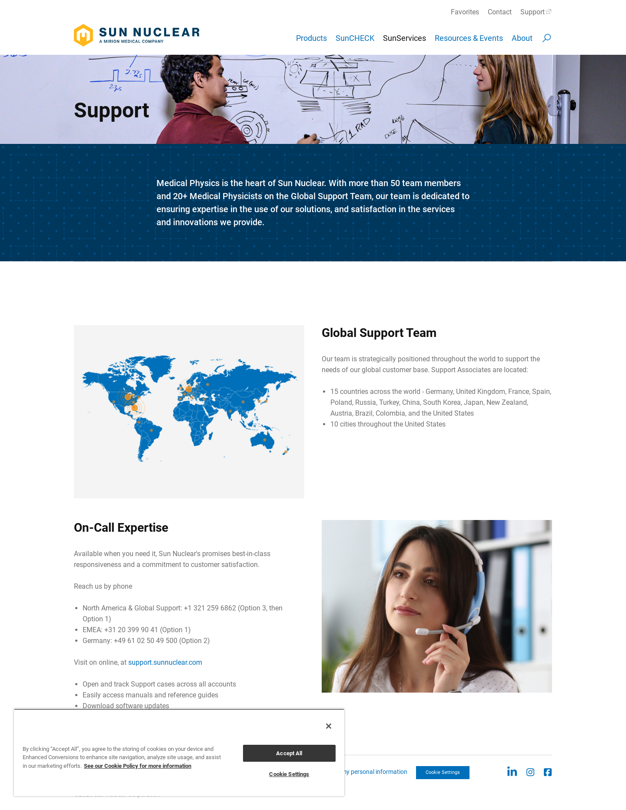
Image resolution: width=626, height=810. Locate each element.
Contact (500, 12)
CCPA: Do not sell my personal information (350, 771)
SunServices (404, 38)
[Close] (328, 726)
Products (311, 38)
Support (532, 12)
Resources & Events (469, 38)
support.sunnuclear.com (165, 662)
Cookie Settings (443, 772)
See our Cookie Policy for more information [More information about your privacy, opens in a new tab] (137, 766)
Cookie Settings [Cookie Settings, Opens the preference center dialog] (289, 774)
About (522, 38)
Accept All (289, 753)
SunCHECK (355, 38)
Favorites (465, 12)
